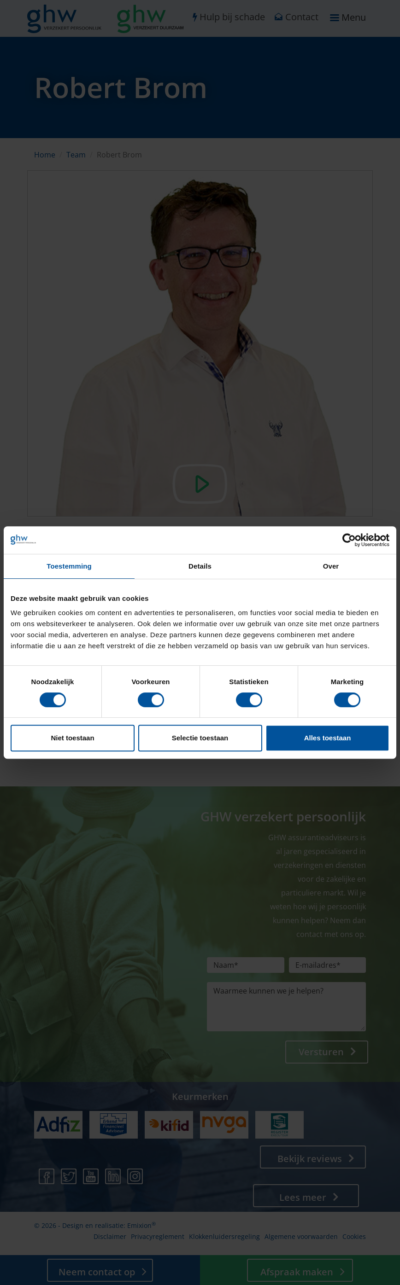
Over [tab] (331, 566)
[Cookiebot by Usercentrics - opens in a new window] (349, 540)
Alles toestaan (327, 738)
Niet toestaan (72, 738)
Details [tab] (200, 566)
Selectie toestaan (200, 738)
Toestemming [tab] (69, 566)
